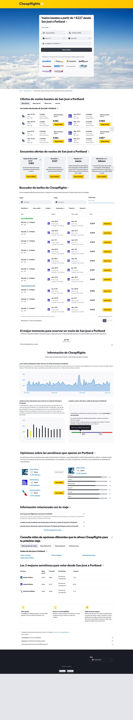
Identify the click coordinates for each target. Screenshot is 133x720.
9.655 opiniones (35, 485)
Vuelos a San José (26, 555)
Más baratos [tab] (25, 103)
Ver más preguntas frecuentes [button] (52, 530)
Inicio (20, 90)
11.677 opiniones (35, 495)
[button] (53, 38)
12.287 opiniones (35, 475)
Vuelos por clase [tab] (74, 546)
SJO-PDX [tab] (66, 340)
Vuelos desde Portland (27, 558)
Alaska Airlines (34, 469)
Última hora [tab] (47, 103)
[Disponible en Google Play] (62, 671)
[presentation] (66, 22)
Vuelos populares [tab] (60, 546)
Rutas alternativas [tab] (45, 546)
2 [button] (108, 321)
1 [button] (104, 321)
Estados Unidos (27, 90)
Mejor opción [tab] (37, 103)
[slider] (114, 203)
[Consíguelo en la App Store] (70, 671)
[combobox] (46, 27)
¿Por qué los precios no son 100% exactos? (67, 644)
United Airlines (34, 479)
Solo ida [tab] (57, 103)
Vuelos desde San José (88, 555)
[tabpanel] (66, 405)
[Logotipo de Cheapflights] (29, 4)
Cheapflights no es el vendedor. (67, 637)
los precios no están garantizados (61, 632)
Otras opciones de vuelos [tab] (29, 546)
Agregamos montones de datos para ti (67, 641)
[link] (31, 176)
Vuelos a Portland (56, 555)
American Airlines (35, 490)
